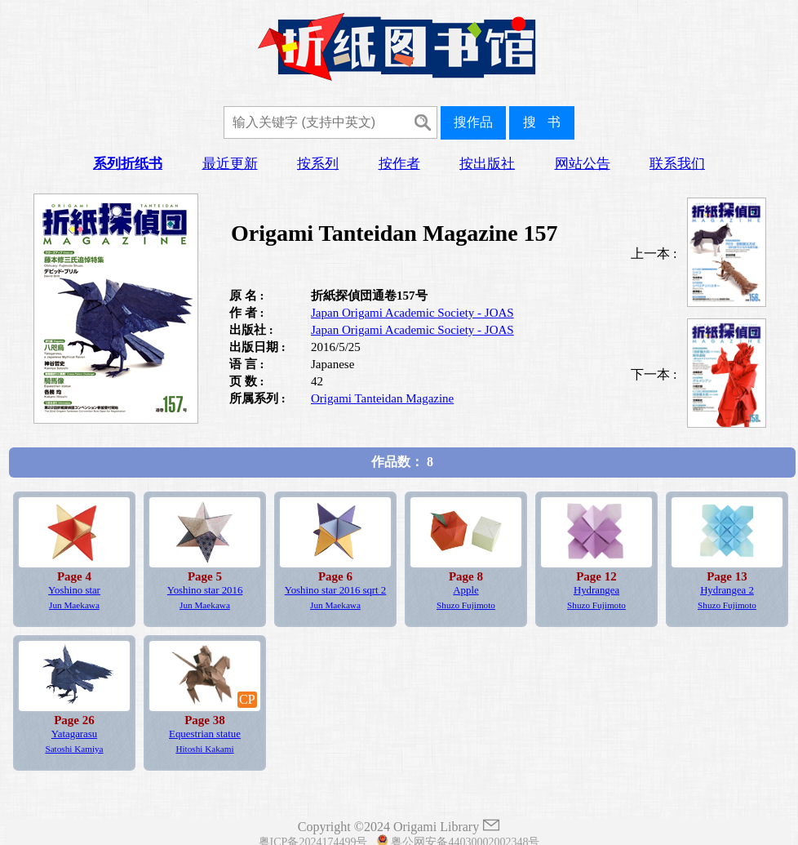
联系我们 (677, 163)
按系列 (318, 163)
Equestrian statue (205, 734)
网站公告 (582, 163)
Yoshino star (74, 590)
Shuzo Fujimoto (466, 605)
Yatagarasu (74, 734)
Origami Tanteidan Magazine (382, 398)
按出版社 (487, 163)
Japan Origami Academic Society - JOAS (412, 312)
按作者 (399, 163)
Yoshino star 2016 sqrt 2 (336, 590)
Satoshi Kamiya (74, 749)
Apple (465, 590)
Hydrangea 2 (727, 590)
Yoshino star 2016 (205, 590)
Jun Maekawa (74, 605)
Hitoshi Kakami (204, 749)
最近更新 (230, 163)
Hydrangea (596, 590)
